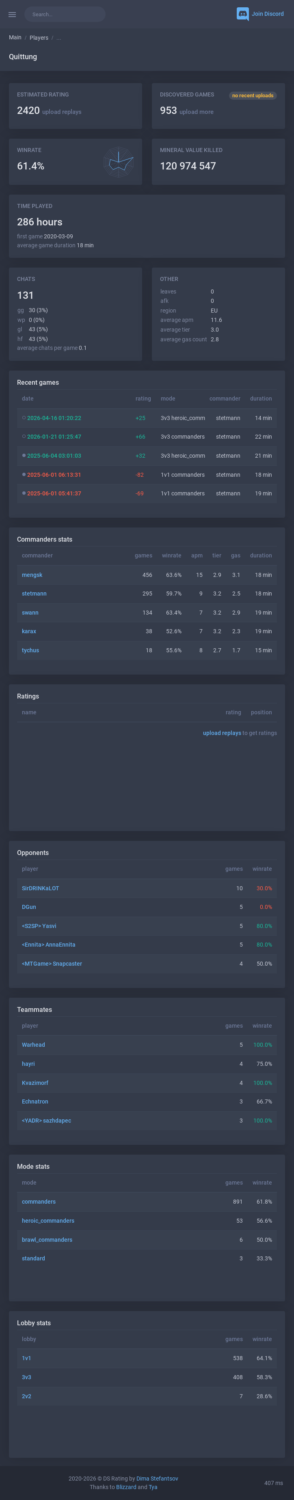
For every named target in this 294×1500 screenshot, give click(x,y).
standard (33, 1258)
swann (30, 612)
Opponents (33, 853)
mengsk (32, 575)
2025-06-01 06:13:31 (54, 474)
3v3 (26, 1377)
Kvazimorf (35, 1083)
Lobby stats (34, 1323)
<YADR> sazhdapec (46, 1120)
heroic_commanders (48, 1220)
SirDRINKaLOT (40, 888)
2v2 (26, 1396)
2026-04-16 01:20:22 (54, 418)
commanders (39, 1201)
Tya (153, 1487)
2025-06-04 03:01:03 (54, 455)
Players (39, 37)
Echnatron (35, 1101)
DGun (29, 907)
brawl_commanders (47, 1239)
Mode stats (33, 1166)
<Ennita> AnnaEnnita (49, 944)
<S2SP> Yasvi (39, 926)
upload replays (62, 112)
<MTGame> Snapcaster (52, 963)
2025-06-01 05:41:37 (54, 493)
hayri (28, 1064)
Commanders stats (44, 539)
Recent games (38, 382)
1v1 (26, 1358)
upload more (196, 112)
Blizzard (126, 1487)
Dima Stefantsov (157, 1478)
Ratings (28, 696)
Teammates (34, 1010)
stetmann (34, 593)
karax (29, 631)
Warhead (33, 1044)
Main (15, 37)
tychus (30, 650)
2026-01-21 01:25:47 (54, 436)
